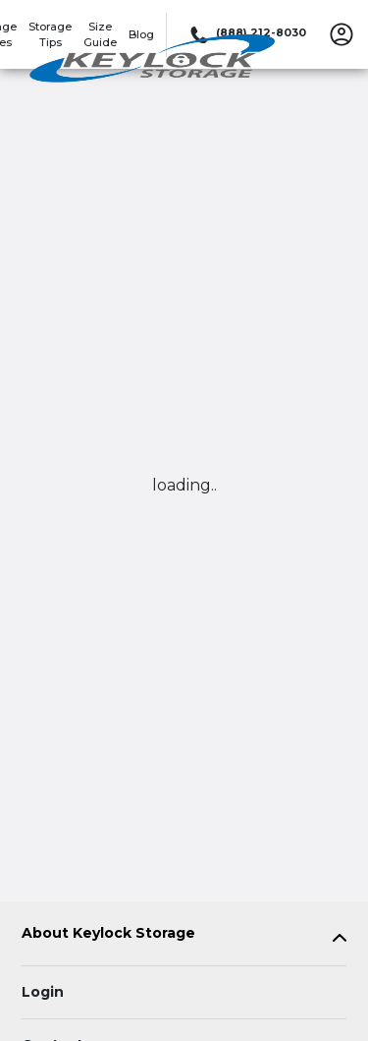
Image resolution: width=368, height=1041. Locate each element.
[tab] (184, 937)
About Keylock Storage (108, 933)
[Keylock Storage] (153, 62)
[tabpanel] (184, 937)
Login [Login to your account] (43, 992)
